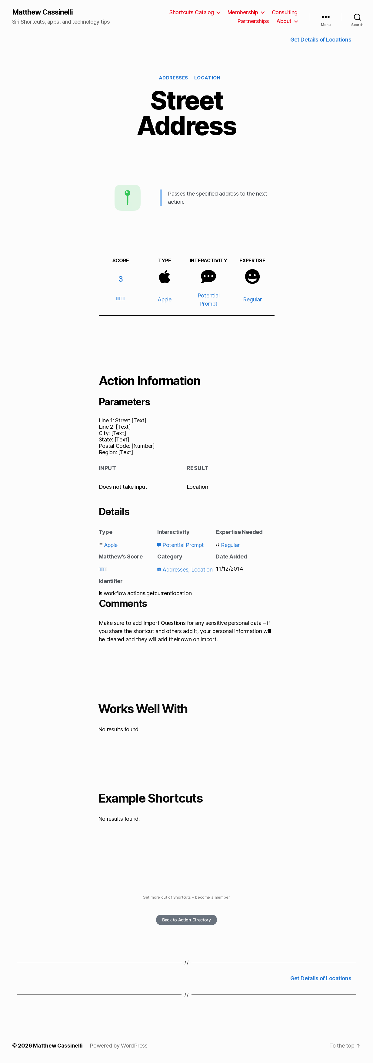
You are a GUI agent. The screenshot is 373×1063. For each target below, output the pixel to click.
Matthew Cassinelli (43, 12)
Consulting (285, 12)
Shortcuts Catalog (191, 12)
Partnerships (253, 21)
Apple (165, 300)
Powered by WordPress (119, 1046)
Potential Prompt (183, 545)
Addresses (173, 78)
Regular (252, 300)
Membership (243, 12)
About (283, 21)
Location (207, 78)
